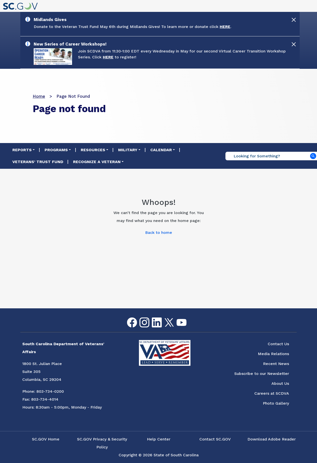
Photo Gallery (276, 403)
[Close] (294, 20)
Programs (56, 149)
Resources (93, 149)
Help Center (158, 439)
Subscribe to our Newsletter (261, 373)
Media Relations (273, 353)
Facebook (128, 317)
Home (39, 96)
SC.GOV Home (45, 439)
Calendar (161, 149)
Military (127, 149)
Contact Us (278, 343)
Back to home (158, 232)
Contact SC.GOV (215, 439)
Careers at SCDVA (271, 393)
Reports (22, 149)
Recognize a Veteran (97, 161)
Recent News (276, 363)
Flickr (189, 320)
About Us (280, 383)
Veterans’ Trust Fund (37, 161)
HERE (225, 26)
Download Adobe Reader (271, 439)
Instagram (140, 317)
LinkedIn (153, 317)
